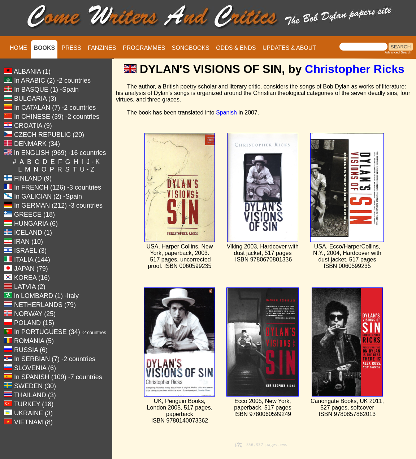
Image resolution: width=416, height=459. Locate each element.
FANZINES (102, 48)
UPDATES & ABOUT (289, 48)
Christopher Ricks (354, 68)
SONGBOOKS (190, 48)
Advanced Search (398, 52)
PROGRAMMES (144, 48)
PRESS (71, 48)
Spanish (226, 112)
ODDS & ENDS (236, 48)
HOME (18, 48)
